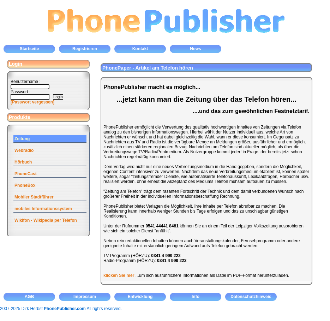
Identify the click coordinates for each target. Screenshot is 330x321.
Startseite (29, 48)
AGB (29, 296)
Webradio (24, 150)
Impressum (84, 296)
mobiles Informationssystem (43, 208)
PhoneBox (24, 185)
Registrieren (84, 48)
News (195, 48)
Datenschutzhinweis (250, 296)
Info (195, 296)
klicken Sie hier (118, 275)
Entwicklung (140, 296)
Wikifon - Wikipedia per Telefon (45, 220)
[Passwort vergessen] (32, 102)
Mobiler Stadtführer (34, 197)
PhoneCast (25, 173)
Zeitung (22, 138)
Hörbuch (23, 162)
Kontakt (140, 48)
